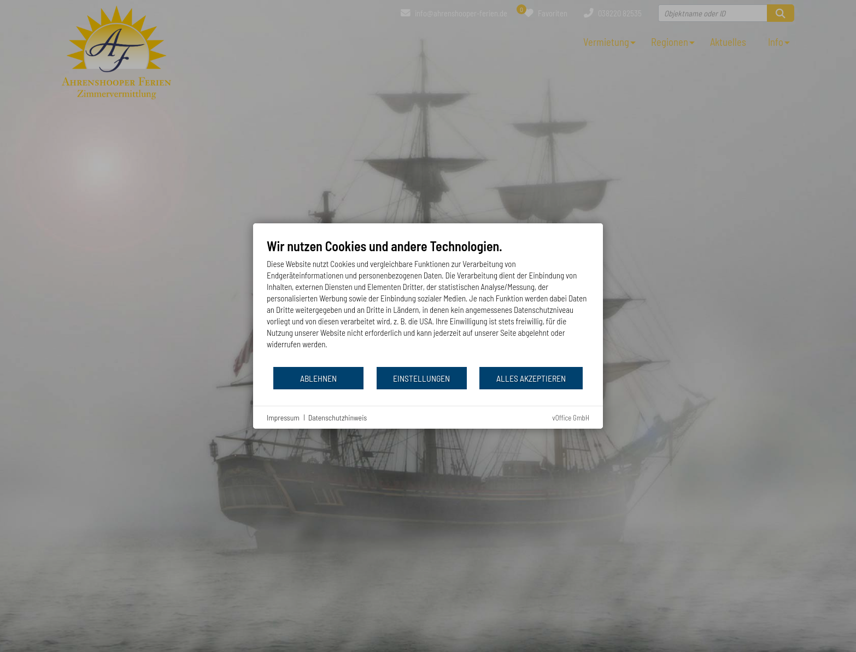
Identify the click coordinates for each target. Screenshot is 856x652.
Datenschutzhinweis (337, 417)
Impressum (283, 417)
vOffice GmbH (570, 417)
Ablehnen (318, 378)
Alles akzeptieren (531, 378)
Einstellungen (421, 378)
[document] (428, 302)
